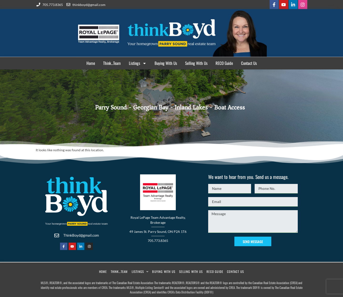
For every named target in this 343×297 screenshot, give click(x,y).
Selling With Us (196, 63)
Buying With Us (166, 63)
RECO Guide (224, 63)
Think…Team (112, 63)
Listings (137, 63)
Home (90, 63)
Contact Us (249, 63)
